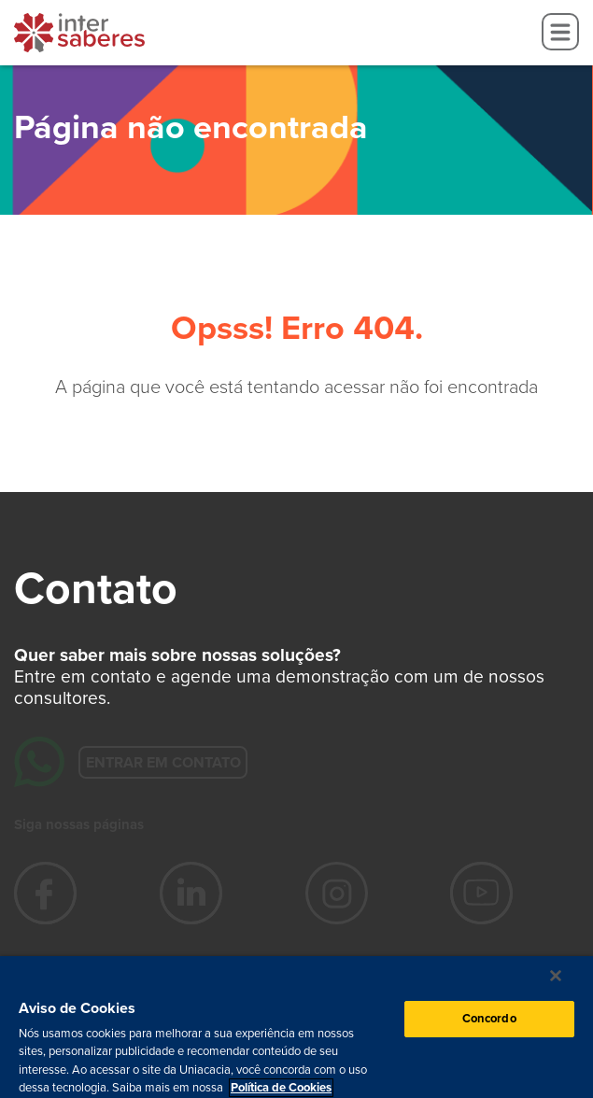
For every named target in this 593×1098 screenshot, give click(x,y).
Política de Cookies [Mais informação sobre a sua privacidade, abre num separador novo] (281, 1087)
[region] (296, 1027)
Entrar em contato (162, 762)
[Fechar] (555, 975)
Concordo (489, 1018)
